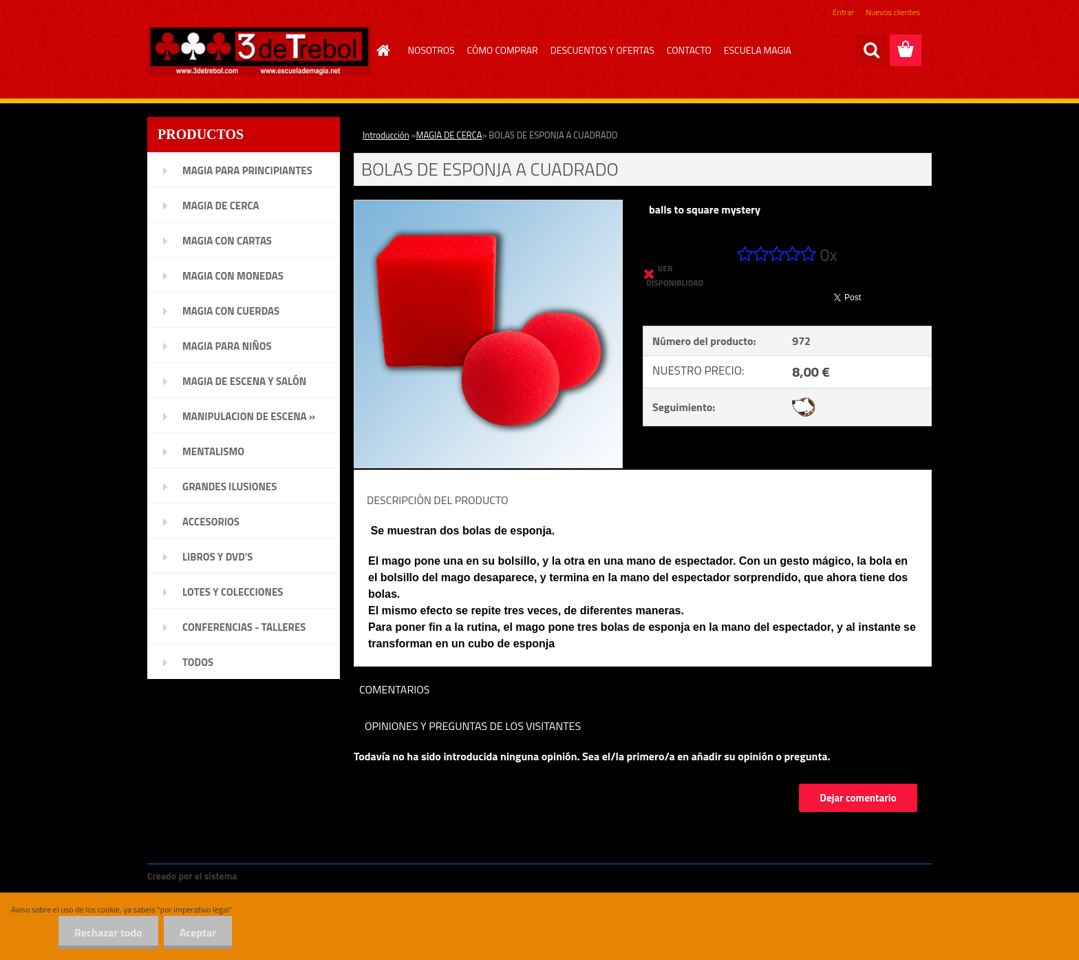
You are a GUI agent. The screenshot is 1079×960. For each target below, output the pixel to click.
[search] (871, 50)
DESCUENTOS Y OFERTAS (602, 50)
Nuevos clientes (893, 12)
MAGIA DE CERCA (449, 135)
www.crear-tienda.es (286, 875)
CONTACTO (689, 50)
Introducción (386, 135)
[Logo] (259, 51)
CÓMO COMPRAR (502, 50)
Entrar (843, 12)
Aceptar (196, 932)
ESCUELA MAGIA (757, 50)
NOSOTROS (431, 50)
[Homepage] (382, 50)
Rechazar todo (104, 932)
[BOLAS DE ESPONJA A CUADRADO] (488, 206)
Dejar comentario (858, 798)
